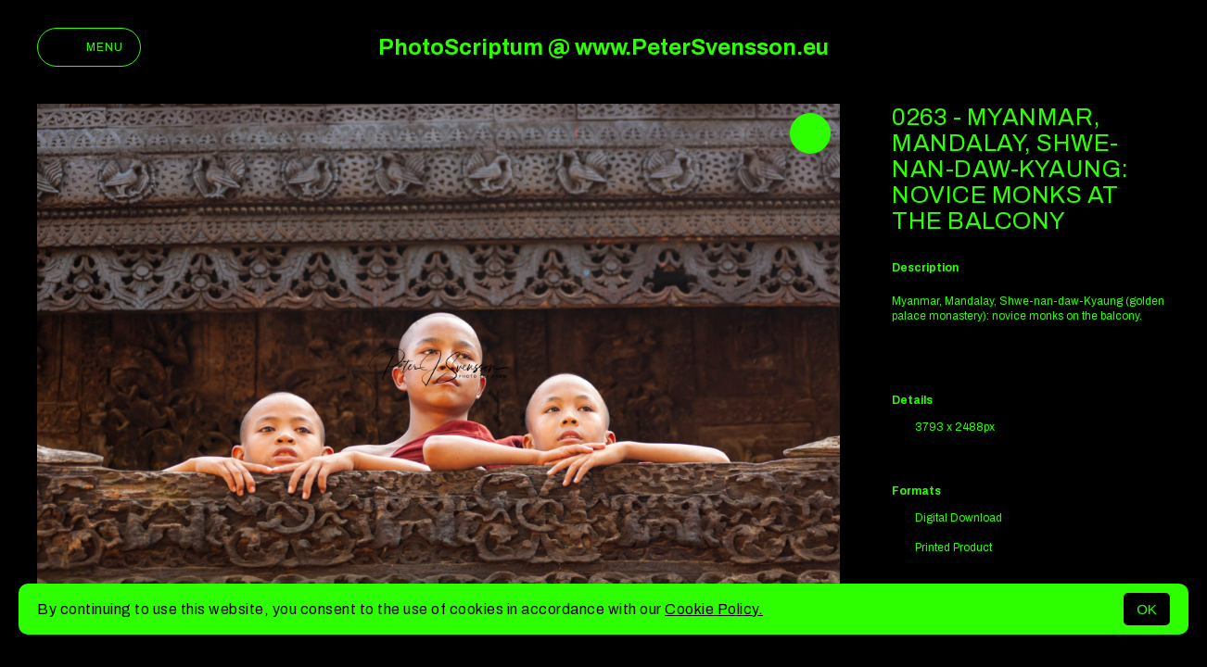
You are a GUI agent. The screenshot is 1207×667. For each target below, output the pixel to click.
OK (1147, 609)
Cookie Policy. (714, 609)
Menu (89, 47)
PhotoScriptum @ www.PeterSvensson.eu (603, 47)
